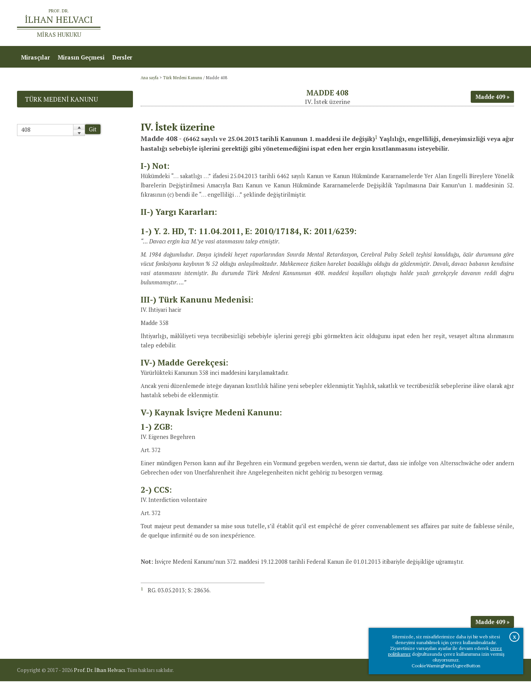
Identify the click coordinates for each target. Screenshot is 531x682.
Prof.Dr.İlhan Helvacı (452, 23)
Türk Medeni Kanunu (182, 78)
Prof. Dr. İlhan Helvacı (99, 670)
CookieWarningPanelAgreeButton (446, 665)
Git (93, 130)
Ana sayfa (402, 23)
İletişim (499, 23)
